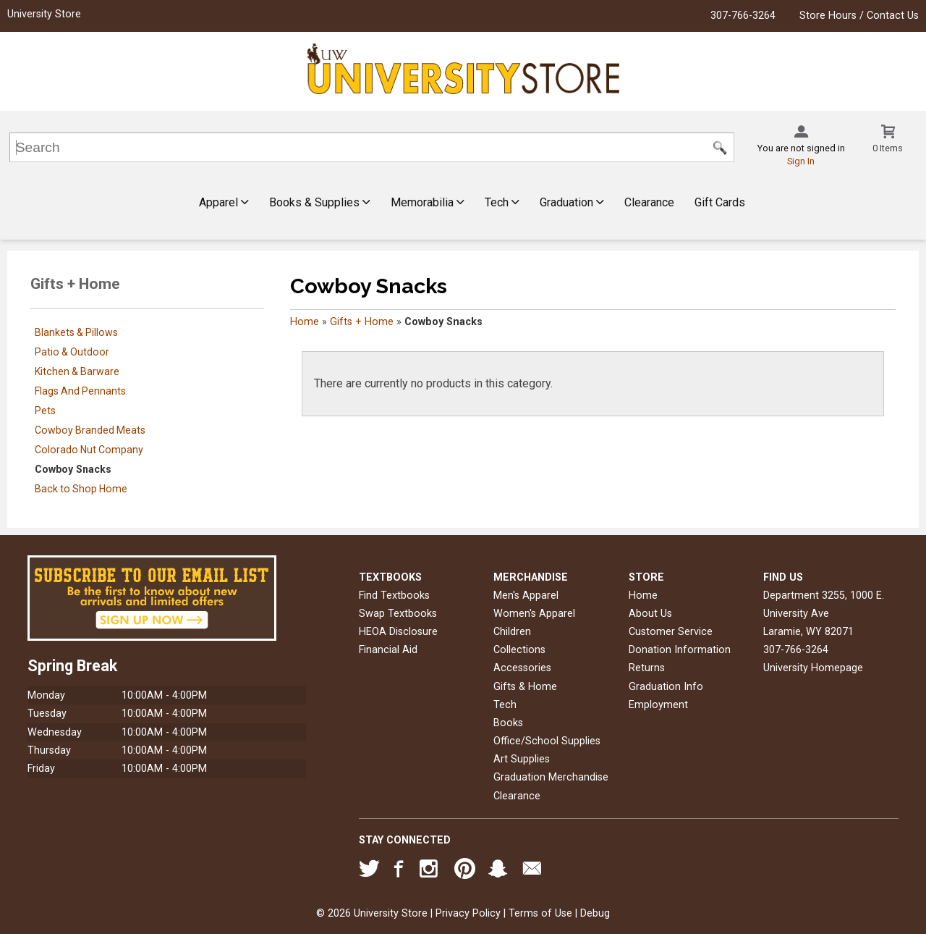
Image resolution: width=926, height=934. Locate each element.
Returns (647, 668)
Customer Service (671, 632)
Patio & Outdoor (72, 352)
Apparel (224, 202)
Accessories (522, 668)
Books (508, 723)
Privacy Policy (468, 913)
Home (304, 322)
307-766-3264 (743, 15)
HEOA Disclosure (398, 632)
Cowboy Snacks (73, 469)
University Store (44, 14)
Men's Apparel (525, 595)
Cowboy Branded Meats (90, 430)
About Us (650, 613)
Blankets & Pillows (76, 332)
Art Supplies (521, 759)
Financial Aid (388, 650)
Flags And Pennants (80, 391)
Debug (595, 913)
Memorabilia (427, 202)
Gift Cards (719, 202)
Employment (658, 705)
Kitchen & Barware (77, 371)
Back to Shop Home (81, 489)
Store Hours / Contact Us (859, 15)
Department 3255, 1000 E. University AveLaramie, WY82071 (823, 613)
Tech (502, 202)
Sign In (801, 161)
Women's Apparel (534, 613)
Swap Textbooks (398, 613)
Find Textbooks (394, 595)
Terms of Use (540, 913)
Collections (519, 650)
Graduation (572, 202)
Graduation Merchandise (550, 777)
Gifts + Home (362, 322)
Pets (45, 410)
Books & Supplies (319, 202)
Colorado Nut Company (89, 449)
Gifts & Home (525, 687)
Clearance (649, 202)
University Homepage (813, 668)
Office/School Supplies (546, 741)
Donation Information (680, 650)
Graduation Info (666, 687)
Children (512, 632)
